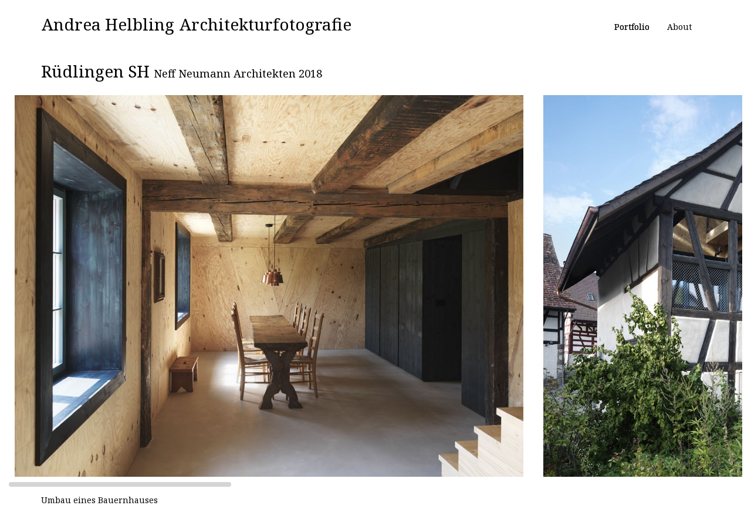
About (679, 26)
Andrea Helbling (108, 24)
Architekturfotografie (265, 24)
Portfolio (631, 26)
